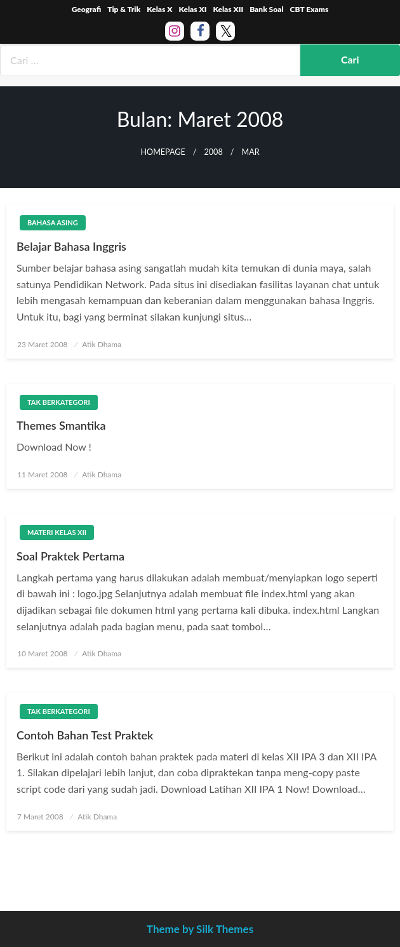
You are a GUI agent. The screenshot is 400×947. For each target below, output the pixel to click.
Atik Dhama (101, 344)
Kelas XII (228, 9)
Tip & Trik (123, 9)
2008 (213, 152)
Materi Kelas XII (56, 532)
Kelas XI (192, 9)
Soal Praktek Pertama (70, 556)
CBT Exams (309, 9)
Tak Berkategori (58, 402)
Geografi (87, 9)
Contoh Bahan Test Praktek (85, 735)
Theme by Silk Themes (200, 929)
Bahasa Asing (52, 222)
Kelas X (159, 9)
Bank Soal (266, 9)
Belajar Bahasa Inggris (71, 246)
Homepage (162, 152)
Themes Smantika (61, 425)
